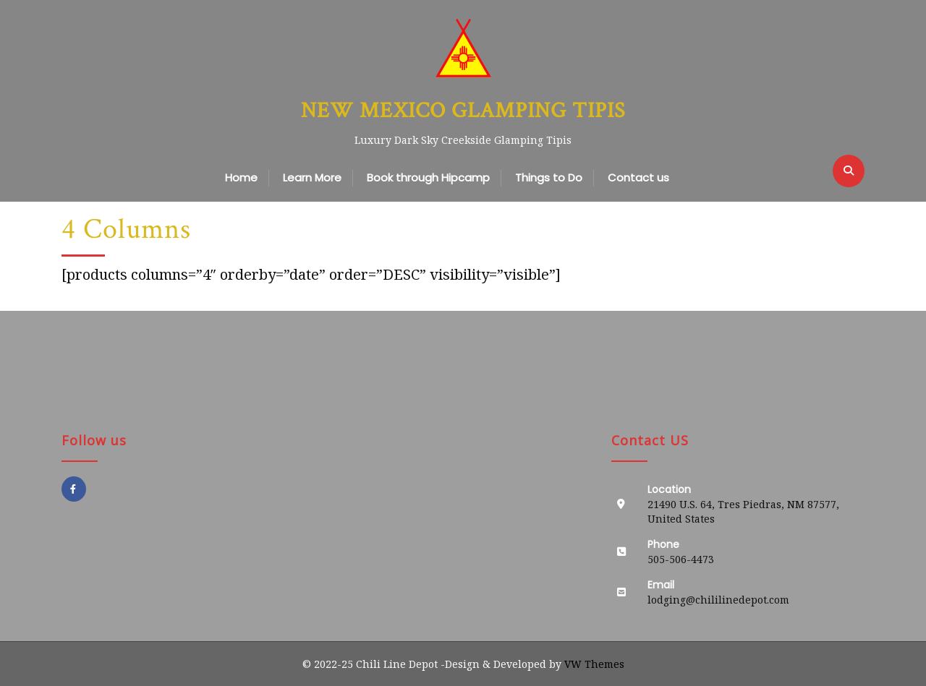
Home (241, 177)
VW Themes (592, 664)
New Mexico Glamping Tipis (463, 111)
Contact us (638, 177)
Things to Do (548, 177)
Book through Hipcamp (428, 177)
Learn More (312, 177)
